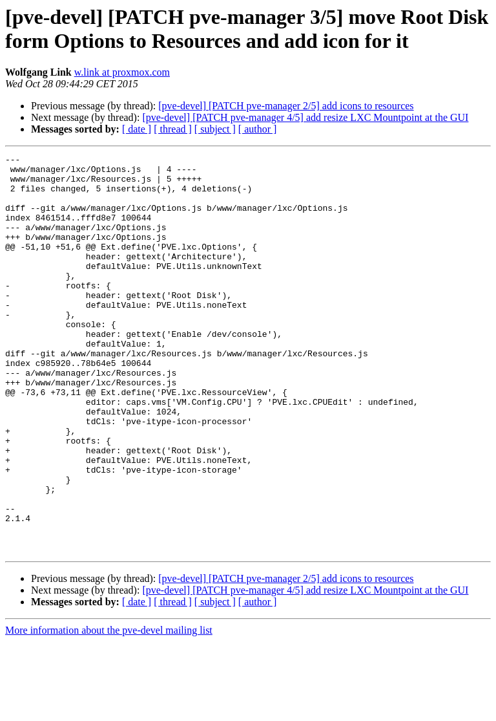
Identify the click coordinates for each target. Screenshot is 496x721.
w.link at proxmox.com (122, 72)
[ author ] (257, 129)
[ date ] (136, 129)
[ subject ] (215, 129)
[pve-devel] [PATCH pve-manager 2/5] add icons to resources (285, 105)
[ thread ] (173, 129)
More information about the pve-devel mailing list (108, 709)
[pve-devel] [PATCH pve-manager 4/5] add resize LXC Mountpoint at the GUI (305, 117)
